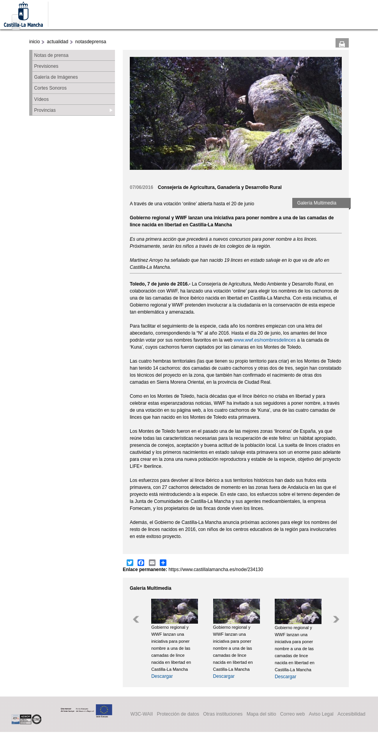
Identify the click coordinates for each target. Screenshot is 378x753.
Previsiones (46, 66)
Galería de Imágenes (56, 77)
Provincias (45, 110)
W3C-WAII (142, 714)
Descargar (162, 676)
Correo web (292, 714)
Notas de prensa (51, 55)
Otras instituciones (222, 714)
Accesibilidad (351, 714)
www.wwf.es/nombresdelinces (265, 340)
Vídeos (41, 99)
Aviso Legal (321, 714)
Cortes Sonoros (50, 88)
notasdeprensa (90, 41)
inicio (34, 41)
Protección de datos (178, 714)
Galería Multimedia (316, 203)
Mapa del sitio (261, 714)
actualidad (57, 41)
